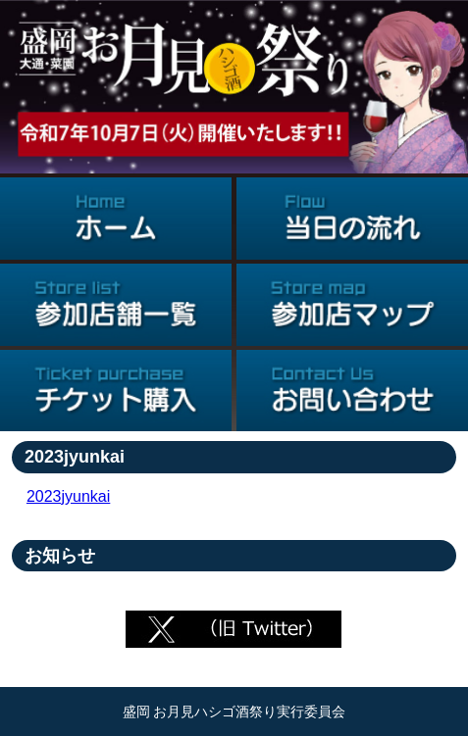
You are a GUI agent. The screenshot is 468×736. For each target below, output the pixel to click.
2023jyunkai (68, 496)
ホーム (116, 218)
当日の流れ (352, 218)
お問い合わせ (352, 391)
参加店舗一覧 (116, 305)
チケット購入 (116, 391)
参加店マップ (352, 305)
